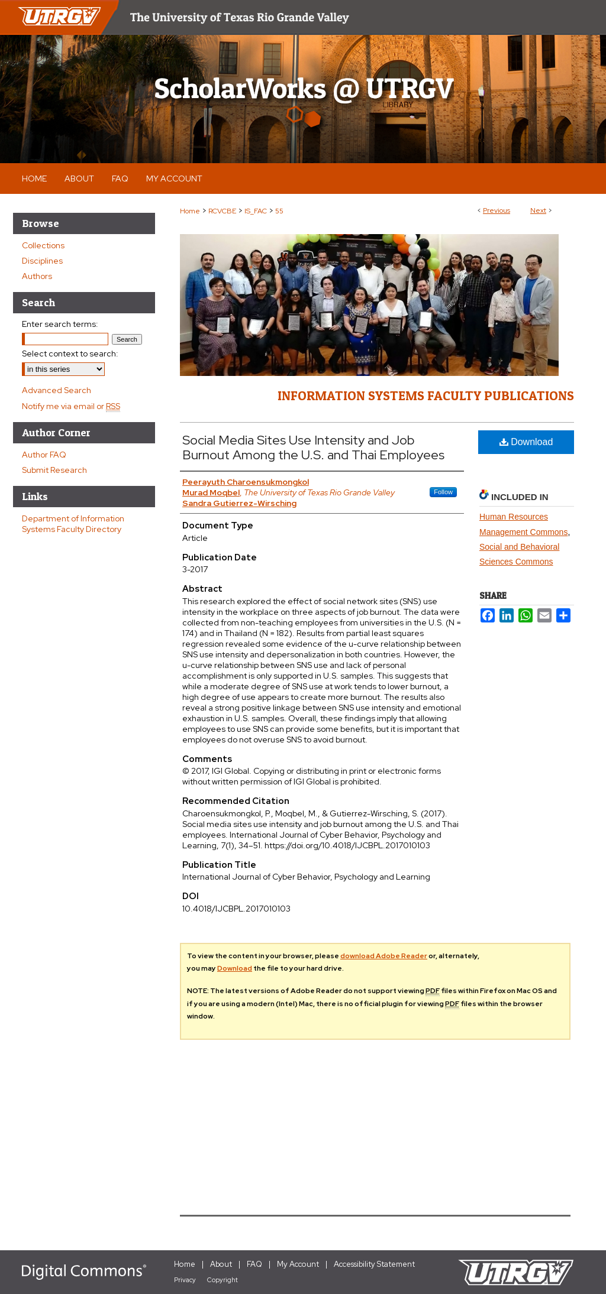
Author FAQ (44, 454)
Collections (43, 245)
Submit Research (54, 470)
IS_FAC (255, 211)
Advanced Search (56, 390)
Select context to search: (70, 353)
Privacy (185, 1280)
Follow (443, 491)
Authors (37, 276)
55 (279, 211)
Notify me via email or (71, 406)
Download (526, 442)
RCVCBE (222, 211)
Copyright (222, 1280)
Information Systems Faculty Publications (426, 395)
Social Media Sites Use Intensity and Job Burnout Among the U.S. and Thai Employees (313, 447)
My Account (298, 1264)
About (221, 1264)
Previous (496, 210)
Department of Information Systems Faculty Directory (73, 523)
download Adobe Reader (383, 956)
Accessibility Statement (374, 1264)
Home (190, 211)
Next (538, 210)
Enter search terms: (60, 324)
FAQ (254, 1264)
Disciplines (42, 260)
